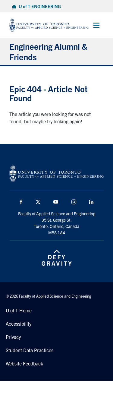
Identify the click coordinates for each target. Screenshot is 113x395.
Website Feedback (24, 363)
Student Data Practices (29, 350)
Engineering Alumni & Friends (48, 51)
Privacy (13, 337)
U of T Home (19, 310)
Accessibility (18, 324)
